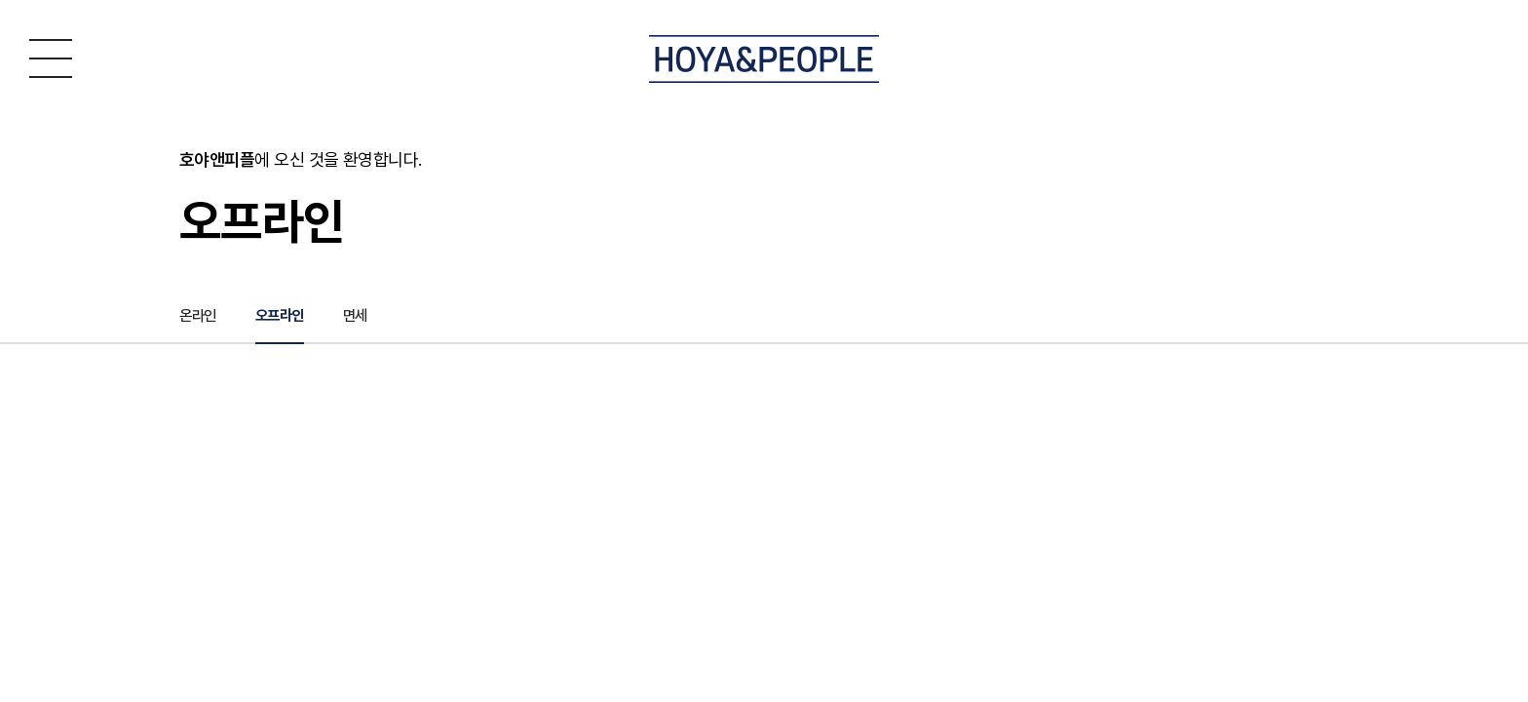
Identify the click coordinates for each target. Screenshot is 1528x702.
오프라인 (284, 319)
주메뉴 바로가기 (0, 0)
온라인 (199, 319)
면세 (363, 319)
